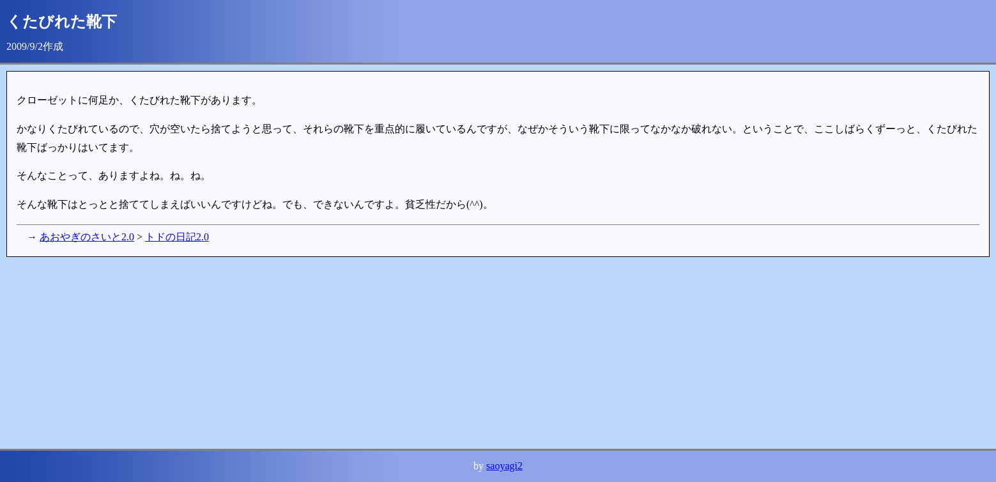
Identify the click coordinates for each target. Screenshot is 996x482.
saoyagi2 (504, 465)
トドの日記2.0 (177, 236)
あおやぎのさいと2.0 (87, 236)
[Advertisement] (389, 352)
